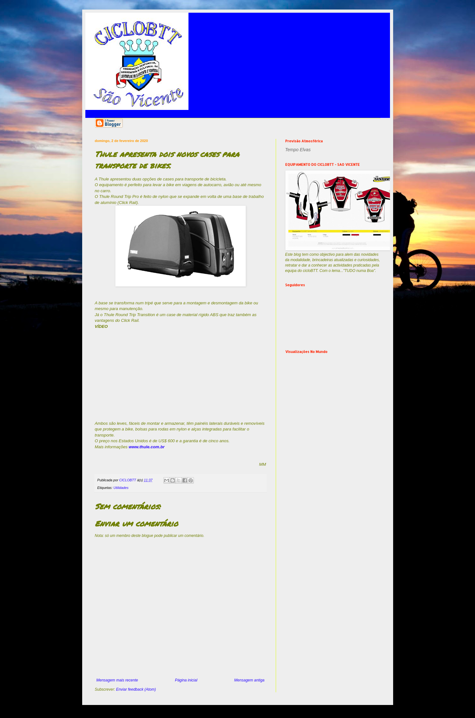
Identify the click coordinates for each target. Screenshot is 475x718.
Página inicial (186, 680)
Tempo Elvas (298, 149)
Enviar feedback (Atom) (136, 689)
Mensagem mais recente (117, 680)
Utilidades (121, 488)
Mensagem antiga (249, 680)
